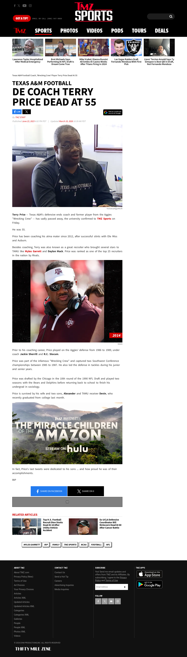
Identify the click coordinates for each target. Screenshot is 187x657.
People (17, 623)
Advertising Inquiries (64, 585)
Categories (19, 610)
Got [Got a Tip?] (22, 19)
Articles (17, 593)
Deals (161, 31)
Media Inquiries (62, 589)
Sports (43, 31)
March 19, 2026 (66, 121)
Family (55, 544)
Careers (58, 581)
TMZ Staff (20, 117)
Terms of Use (20, 581)
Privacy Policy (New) (23, 576)
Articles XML (20, 598)
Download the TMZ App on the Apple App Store (149, 574)
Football (96, 544)
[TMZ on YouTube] (111, 601)
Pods (117, 31)
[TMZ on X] (19, 6)
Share (49, 491)
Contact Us (60, 572)
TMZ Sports (104, 218)
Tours (139, 31)
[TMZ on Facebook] (14, 6)
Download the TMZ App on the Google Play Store (149, 584)
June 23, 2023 (28, 121)
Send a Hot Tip (61, 576)
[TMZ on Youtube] (24, 5)
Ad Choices (19, 585)
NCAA (83, 544)
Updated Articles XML (24, 606)
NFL (108, 544)
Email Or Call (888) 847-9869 (47, 19)
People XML (19, 627)
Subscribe (125, 587)
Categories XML (21, 615)
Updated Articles (22, 602)
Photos (69, 31)
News (20, 31)
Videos (94, 31)
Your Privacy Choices (24, 589)
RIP (46, 544)
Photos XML (19, 631)
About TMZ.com (21, 572)
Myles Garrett (31, 544)
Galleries (18, 619)
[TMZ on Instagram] (30, 5)
